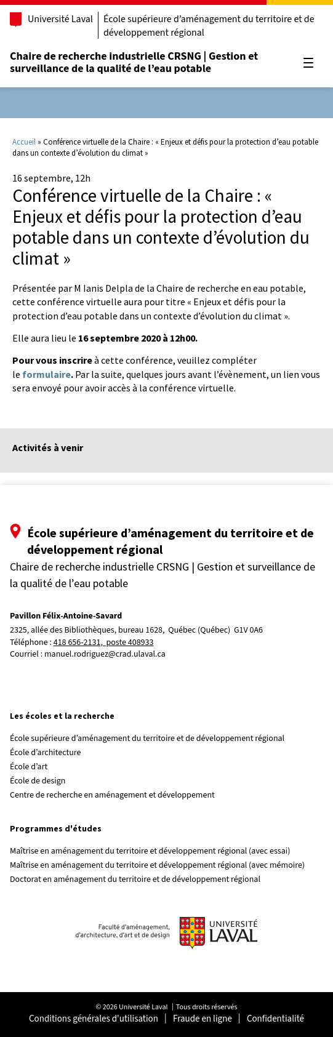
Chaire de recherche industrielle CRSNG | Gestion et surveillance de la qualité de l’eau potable (134, 62)
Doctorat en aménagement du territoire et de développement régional (135, 879)
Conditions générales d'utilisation (93, 1018)
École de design (37, 781)
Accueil (24, 142)
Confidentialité (275, 1018)
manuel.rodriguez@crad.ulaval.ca (105, 654)
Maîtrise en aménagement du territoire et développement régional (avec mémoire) (157, 865)
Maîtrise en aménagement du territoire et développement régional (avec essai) (150, 851)
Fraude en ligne (202, 1018)
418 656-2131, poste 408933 (104, 643)
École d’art (28, 767)
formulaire (46, 374)
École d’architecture (45, 753)
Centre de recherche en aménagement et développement (112, 795)
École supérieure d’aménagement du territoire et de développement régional (209, 25)
